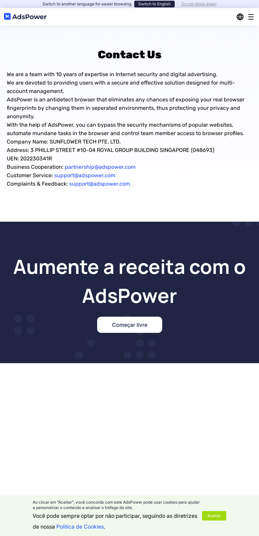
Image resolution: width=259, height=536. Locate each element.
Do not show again (199, 3)
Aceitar (214, 515)
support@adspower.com (84, 175)
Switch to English (154, 3)
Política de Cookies (80, 526)
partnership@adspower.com (100, 167)
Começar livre (129, 324)
